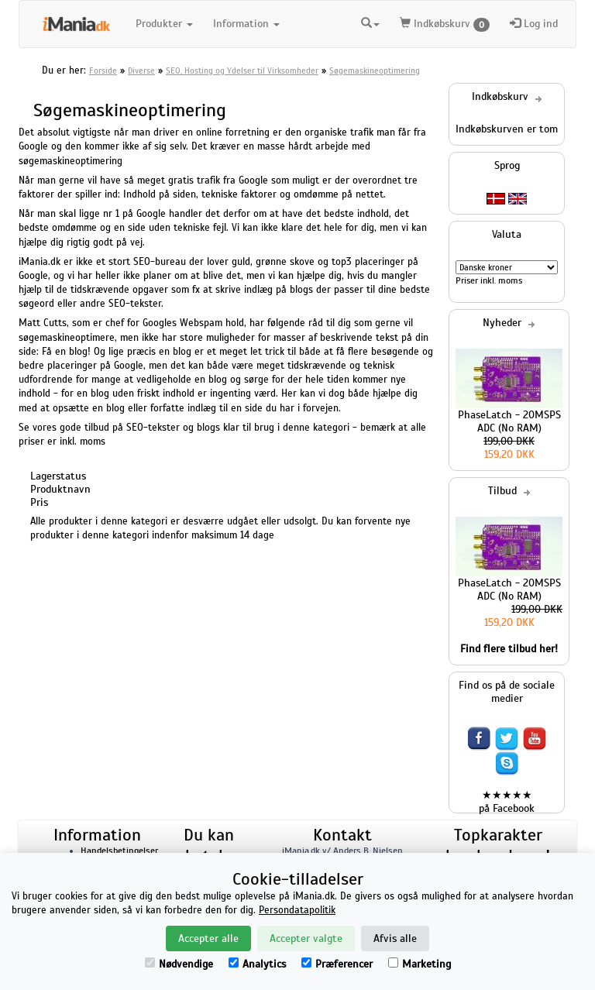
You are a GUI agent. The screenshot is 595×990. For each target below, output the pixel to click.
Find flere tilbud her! (509, 648)
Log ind (534, 23)
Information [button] (246, 23)
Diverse (141, 70)
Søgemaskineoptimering (374, 70)
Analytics (257, 964)
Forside (103, 70)
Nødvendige (179, 964)
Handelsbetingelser (119, 850)
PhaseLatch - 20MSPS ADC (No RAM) (509, 421)
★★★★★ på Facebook (507, 802)
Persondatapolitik (297, 910)
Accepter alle (208, 938)
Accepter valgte (306, 938)
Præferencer (337, 964)
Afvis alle (395, 938)
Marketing (419, 964)
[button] (370, 24)
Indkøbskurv (445, 24)
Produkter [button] (164, 23)
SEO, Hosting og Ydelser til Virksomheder (242, 70)
